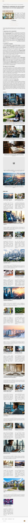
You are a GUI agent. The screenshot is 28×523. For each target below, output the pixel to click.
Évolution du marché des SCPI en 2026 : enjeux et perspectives (7, 200)
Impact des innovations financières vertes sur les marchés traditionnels (19, 314)
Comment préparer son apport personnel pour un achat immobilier (7, 467)
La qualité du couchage (14, 22)
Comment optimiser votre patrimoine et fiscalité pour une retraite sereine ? (8, 353)
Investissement (7, 3)
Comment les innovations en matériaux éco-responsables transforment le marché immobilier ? (13, 377)
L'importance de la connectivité (14, 21)
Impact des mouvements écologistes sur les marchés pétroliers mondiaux (19, 429)
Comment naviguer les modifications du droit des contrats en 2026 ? (14, 106)
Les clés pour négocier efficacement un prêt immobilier (19, 391)
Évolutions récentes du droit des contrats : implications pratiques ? (14, 154)
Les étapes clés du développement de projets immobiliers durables (19, 467)
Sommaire (14, 20)
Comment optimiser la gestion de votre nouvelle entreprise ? (14, 138)
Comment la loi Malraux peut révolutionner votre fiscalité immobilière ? (19, 200)
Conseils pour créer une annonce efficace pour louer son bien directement (8, 391)
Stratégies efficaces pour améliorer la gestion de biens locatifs (19, 238)
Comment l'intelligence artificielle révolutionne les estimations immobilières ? (12, 300)
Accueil (3, 3)
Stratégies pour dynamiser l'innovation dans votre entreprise (8, 314)
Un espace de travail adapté (13, 24)
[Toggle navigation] (3, 1)
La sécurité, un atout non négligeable (13, 25)
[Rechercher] (13, 521)
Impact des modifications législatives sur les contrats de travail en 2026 (14, 170)
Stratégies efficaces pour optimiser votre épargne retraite (7, 238)
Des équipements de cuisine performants (14, 23)
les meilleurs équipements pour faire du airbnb (11, 41)
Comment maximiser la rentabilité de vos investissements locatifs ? (7, 276)
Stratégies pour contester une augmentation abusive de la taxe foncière (14, 122)
